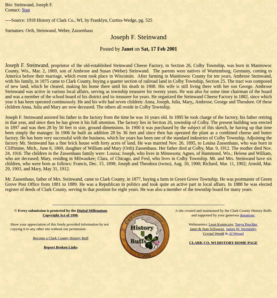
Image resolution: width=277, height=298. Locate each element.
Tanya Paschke (246, 224)
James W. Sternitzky (241, 229)
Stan (26, 9)
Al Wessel (236, 233)
